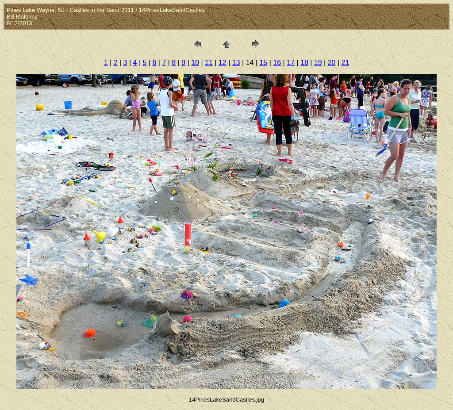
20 (332, 62)
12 (222, 62)
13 (236, 62)
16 (277, 62)
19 (318, 62)
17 (291, 62)
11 (209, 62)
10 (195, 62)
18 (304, 62)
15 (263, 62)
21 (345, 62)
